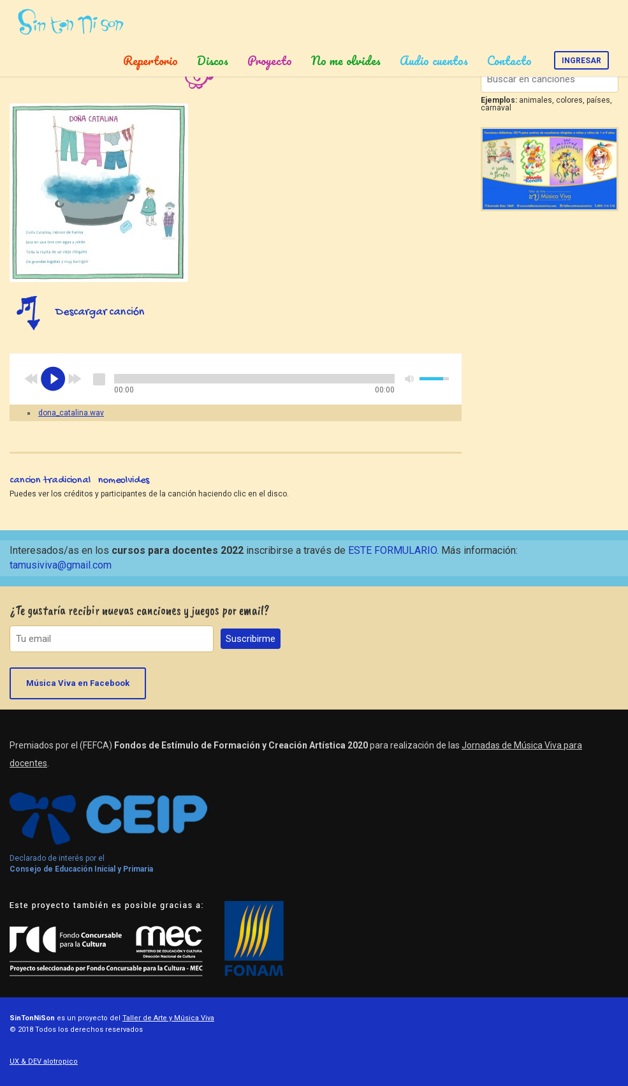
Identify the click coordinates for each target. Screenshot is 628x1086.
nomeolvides (123, 481)
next (75, 379)
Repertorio (150, 60)
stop (99, 379)
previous (31, 379)
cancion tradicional (50, 481)
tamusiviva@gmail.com (61, 565)
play (53, 379)
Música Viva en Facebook (77, 683)
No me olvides (346, 60)
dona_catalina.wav (71, 412)
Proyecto (269, 60)
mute (410, 378)
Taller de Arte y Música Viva (168, 1018)
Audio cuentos (434, 60)
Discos (212, 60)
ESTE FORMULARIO (392, 550)
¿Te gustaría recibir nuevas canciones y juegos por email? (140, 610)
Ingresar (581, 60)
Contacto (509, 60)
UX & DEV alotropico (44, 1061)
